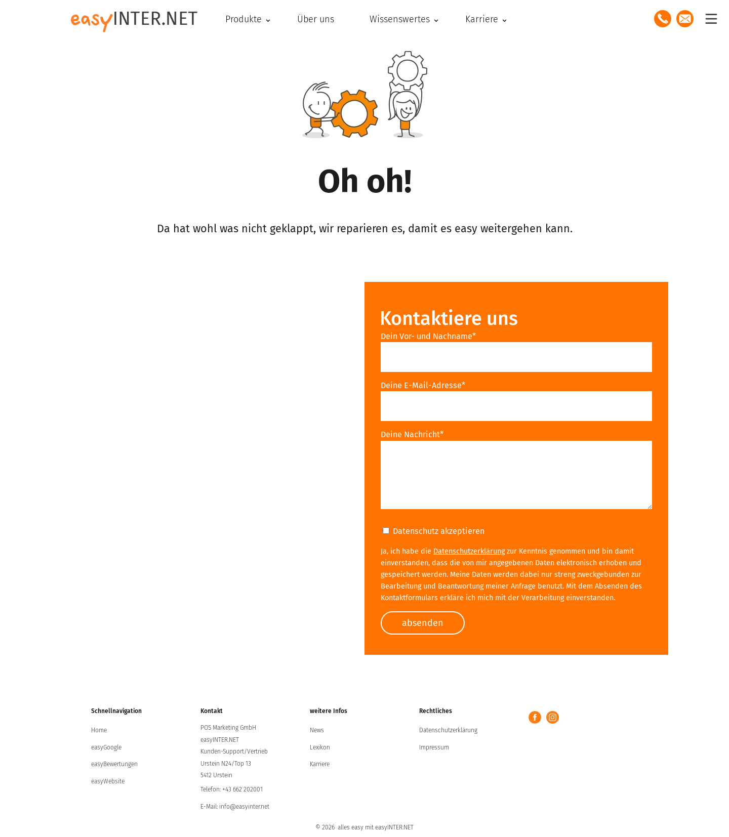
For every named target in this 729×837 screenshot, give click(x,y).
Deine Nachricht (412, 434)
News (317, 730)
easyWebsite (108, 781)
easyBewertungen (114, 764)
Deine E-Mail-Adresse (423, 385)
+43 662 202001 (242, 789)
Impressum (434, 747)
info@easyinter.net (244, 806)
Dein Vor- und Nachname (428, 336)
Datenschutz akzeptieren (433, 531)
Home (99, 730)
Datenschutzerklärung (469, 551)
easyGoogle (106, 747)
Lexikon (320, 747)
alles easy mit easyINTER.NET (376, 827)
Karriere (320, 764)
